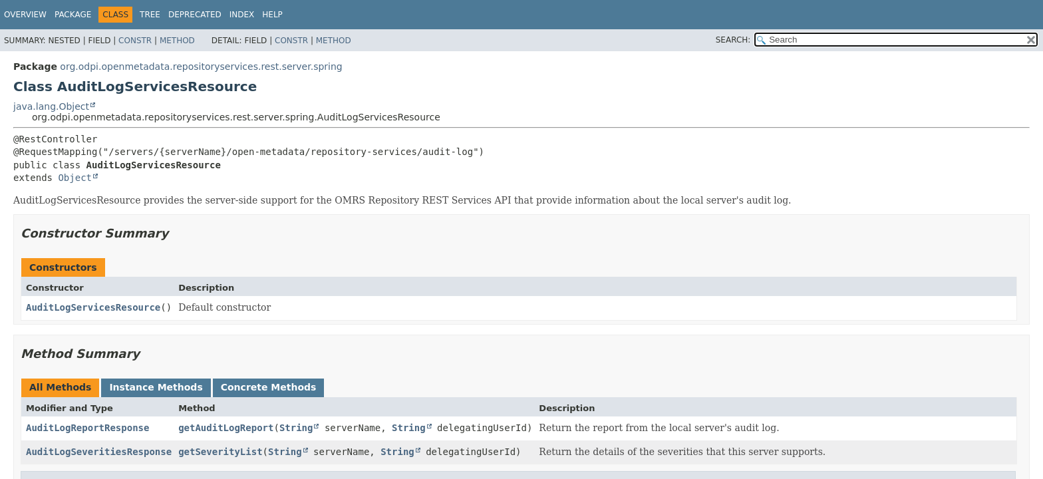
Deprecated (195, 14)
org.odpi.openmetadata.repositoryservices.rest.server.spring (201, 66)
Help (272, 14)
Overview (25, 14)
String (296, 427)
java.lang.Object (51, 106)
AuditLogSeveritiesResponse (99, 451)
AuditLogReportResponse (87, 427)
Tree (150, 14)
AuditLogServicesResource (93, 307)
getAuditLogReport (225, 427)
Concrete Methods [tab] (269, 387)
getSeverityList (220, 451)
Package (73, 14)
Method (177, 40)
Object (75, 177)
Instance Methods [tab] (155, 387)
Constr (135, 40)
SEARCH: (733, 40)
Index (242, 14)
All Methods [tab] (60, 387)
